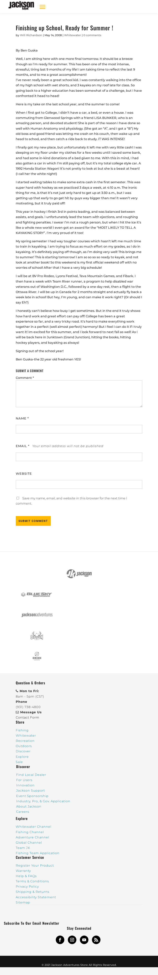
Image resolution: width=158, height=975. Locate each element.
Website (24, 473)
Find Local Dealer (31, 775)
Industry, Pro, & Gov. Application (43, 801)
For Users (24, 780)
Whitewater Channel (33, 826)
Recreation (25, 741)
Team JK (23, 848)
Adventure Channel (32, 837)
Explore (22, 757)
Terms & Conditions (32, 881)
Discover (23, 751)
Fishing (22, 730)
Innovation (25, 785)
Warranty (23, 871)
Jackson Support (30, 790)
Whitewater (72, 35)
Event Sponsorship (32, 796)
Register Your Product (35, 865)
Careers (22, 812)
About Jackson (28, 806)
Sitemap (23, 902)
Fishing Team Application (37, 853)
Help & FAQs (26, 876)
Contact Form (27, 717)
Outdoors (24, 746)
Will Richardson (31, 35)
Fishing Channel (30, 832)
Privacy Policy (27, 886)
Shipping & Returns (32, 892)
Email (22, 446)
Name (22, 418)
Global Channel (29, 842)
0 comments (92, 35)
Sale (19, 762)
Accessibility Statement (36, 897)
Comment (25, 378)
